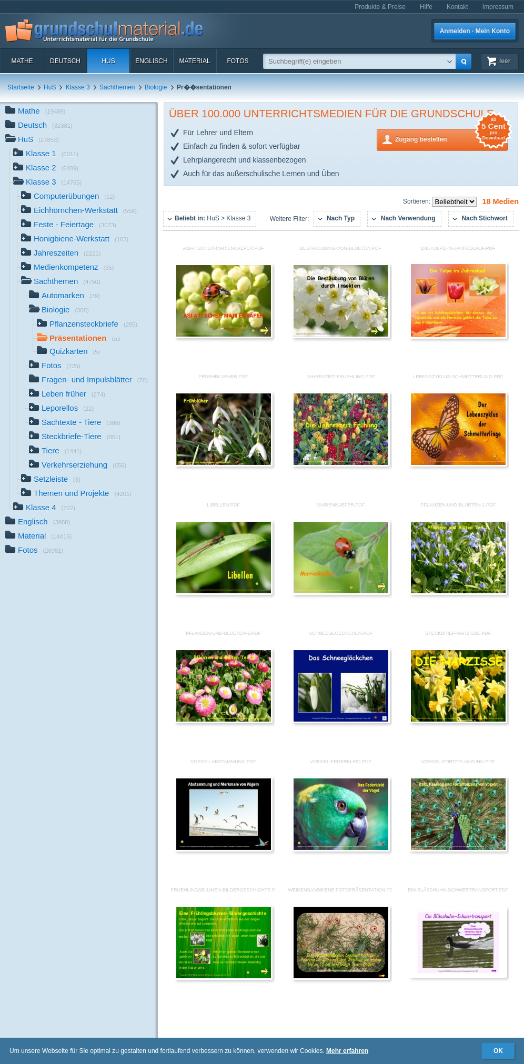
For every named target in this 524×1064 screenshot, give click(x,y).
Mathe (22, 61)
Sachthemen (117, 87)
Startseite (20, 87)
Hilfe (426, 7)
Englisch (151, 61)
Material (194, 61)
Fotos (237, 61)
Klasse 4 (44, 508)
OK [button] (498, 1051)
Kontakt (457, 7)
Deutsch (65, 61)
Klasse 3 (78, 87)
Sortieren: (417, 201)
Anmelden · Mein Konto (475, 31)
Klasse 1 (45, 154)
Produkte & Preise (380, 7)
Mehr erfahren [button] (347, 1051)
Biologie (156, 87)
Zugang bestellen (451, 138)
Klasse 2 (45, 168)
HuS (108, 61)
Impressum (497, 7)
